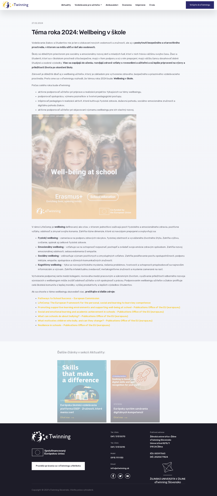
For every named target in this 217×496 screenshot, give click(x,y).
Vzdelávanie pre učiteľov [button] (87, 5)
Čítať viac (67, 419)
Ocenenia (127, 5)
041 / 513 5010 (118, 447)
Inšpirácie (140, 5)
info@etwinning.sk (120, 468)
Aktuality (66, 5)
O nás (152, 5)
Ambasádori (112, 5)
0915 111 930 (117, 458)
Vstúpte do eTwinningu (200, 5)
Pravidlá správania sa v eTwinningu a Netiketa (58, 466)
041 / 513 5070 (118, 436)
